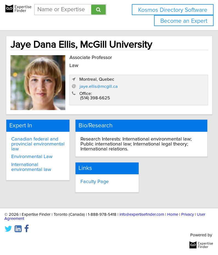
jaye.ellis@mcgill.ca (99, 86)
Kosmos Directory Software (172, 10)
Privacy (187, 214)
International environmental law (31, 167)
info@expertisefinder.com (141, 214)
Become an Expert (183, 21)
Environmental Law (31, 156)
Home (172, 214)
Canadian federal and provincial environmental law (38, 144)
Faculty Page (94, 181)
